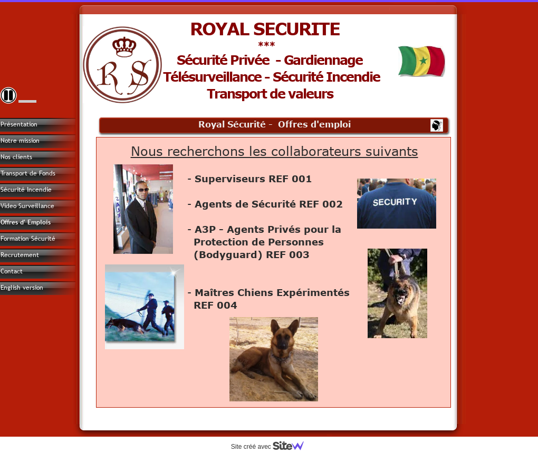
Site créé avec (271, 446)
